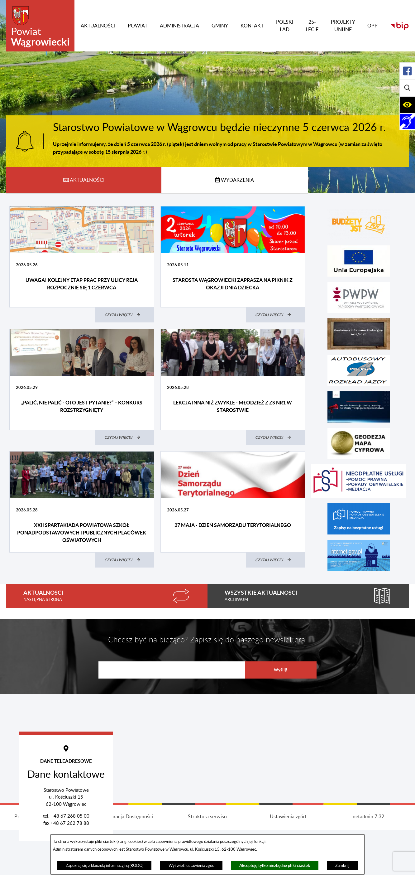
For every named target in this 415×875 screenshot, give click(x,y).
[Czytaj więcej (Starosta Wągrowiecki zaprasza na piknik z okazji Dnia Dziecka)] (275, 314)
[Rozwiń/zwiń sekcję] (407, 70)
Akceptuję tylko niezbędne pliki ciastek (274, 865)
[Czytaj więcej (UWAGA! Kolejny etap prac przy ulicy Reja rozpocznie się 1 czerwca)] (124, 314)
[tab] (83, 180)
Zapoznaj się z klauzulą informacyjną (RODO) (104, 865)
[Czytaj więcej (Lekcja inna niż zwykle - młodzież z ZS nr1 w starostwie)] (275, 437)
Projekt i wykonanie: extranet (46, 864)
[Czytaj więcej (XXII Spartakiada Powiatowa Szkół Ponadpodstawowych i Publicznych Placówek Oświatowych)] (124, 560)
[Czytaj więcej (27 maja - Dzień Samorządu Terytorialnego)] (275, 560)
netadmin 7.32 (368, 864)
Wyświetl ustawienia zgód (191, 865)
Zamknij (342, 865)
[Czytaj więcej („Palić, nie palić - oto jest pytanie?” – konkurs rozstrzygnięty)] (124, 437)
